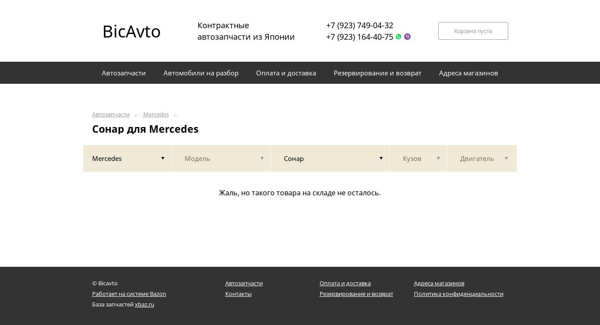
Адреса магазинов (439, 283)
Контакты (238, 294)
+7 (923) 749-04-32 (359, 25)
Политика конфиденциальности (458, 294)
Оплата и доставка (345, 283)
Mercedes (156, 114)
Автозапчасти (111, 114)
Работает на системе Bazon (129, 294)
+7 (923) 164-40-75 (359, 36)
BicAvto (131, 30)
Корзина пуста (473, 31)
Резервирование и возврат (356, 294)
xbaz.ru (144, 304)
